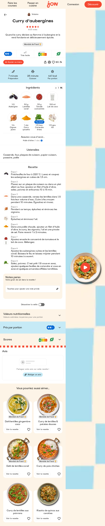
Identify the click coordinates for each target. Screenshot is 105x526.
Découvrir (93, 4)
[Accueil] (52, 4)
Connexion (73, 4)
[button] (5, 15)
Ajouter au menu (13, 62)
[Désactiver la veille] (42, 305)
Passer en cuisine (32, 4)
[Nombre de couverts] (58, 88)
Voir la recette (12, 430)
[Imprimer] (49, 62)
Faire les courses (12, 4)
